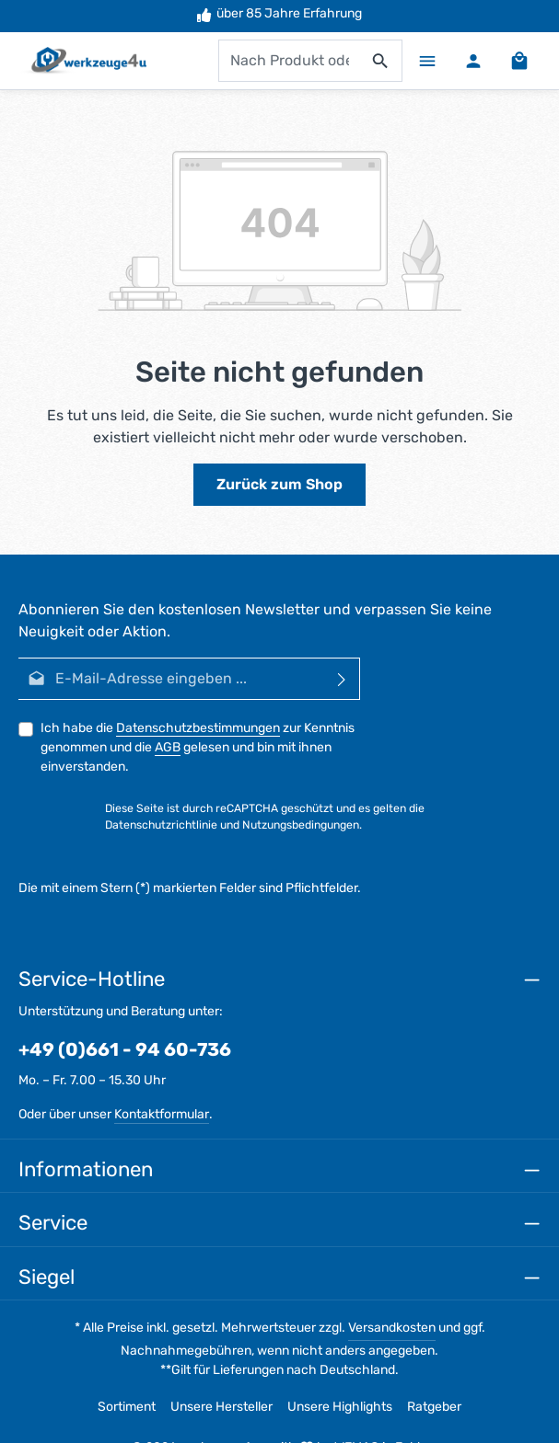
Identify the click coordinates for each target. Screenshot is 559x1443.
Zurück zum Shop (279, 484)
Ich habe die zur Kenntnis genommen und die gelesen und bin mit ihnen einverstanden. (198, 747)
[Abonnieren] (342, 679)
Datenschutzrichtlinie (161, 825)
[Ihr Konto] (473, 61)
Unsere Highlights (339, 1406)
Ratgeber (434, 1406)
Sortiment (127, 1406)
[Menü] (427, 61)
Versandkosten (392, 1327)
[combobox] (289, 61)
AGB (168, 747)
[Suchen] (380, 61)
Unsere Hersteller (221, 1406)
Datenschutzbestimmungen (198, 728)
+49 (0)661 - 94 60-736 (124, 1049)
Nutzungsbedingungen (300, 825)
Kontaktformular (161, 1114)
